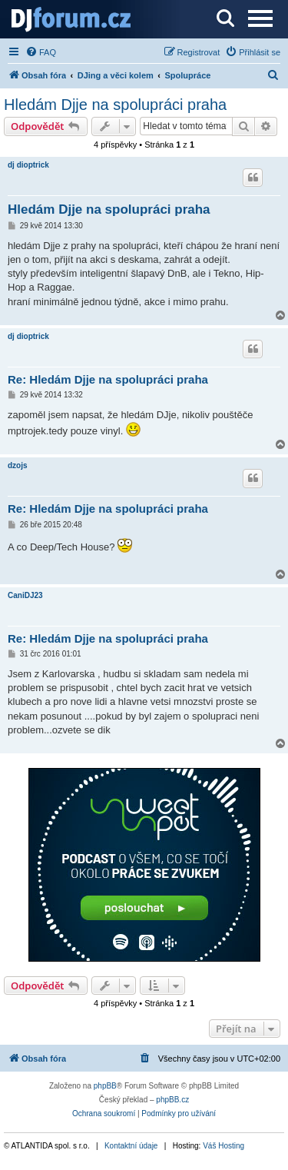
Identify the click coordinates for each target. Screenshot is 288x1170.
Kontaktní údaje (131, 1146)
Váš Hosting (223, 1146)
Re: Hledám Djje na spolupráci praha (108, 379)
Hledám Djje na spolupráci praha (115, 104)
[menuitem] (40, 52)
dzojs (18, 465)
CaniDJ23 (25, 595)
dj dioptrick (28, 165)
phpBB (105, 1086)
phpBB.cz (172, 1099)
